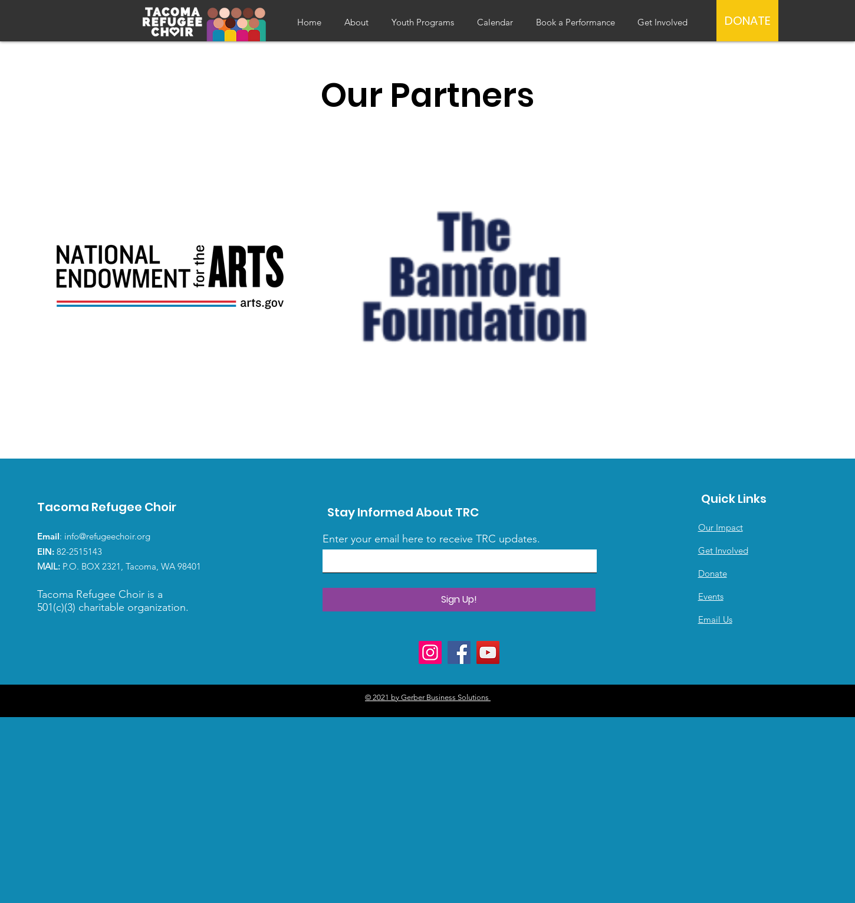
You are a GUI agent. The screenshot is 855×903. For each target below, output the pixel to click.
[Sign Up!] (459, 599)
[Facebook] (459, 652)
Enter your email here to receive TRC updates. (431, 539)
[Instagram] (430, 652)
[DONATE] (747, 20)
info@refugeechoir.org (107, 536)
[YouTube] (487, 652)
